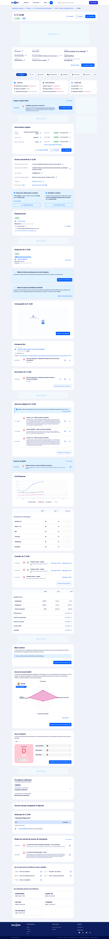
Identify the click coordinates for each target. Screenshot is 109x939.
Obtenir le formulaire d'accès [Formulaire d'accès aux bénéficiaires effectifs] (65, 296)
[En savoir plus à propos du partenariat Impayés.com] (70, 871)
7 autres (69, 355)
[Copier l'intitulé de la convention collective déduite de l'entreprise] (56, 177)
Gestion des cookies (73, 937)
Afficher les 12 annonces (64, 452)
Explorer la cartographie (63, 333)
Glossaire (54, 929)
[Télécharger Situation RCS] (70, 132)
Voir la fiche (68, 260)
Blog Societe (80, 927)
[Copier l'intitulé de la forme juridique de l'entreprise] (40, 133)
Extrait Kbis (90, 16)
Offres (45, 2)
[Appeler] (79, 16)
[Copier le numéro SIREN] (22, 51)
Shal (71, 60)
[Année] (17, 741)
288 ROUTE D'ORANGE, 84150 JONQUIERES (75, 51)
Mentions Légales (94, 937)
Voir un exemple (69, 100)
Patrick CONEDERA (42, 355)
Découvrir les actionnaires (64, 279)
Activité (41, 74)
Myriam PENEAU (62, 355)
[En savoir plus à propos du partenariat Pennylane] (70, 876)
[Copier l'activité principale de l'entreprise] (70, 168)
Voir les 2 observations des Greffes (53, 144)
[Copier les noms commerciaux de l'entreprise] (40, 142)
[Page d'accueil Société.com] (15, 2)
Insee (65, 60)
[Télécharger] (69, 360)
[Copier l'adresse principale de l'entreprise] (87, 51)
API (27, 933)
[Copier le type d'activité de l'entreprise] (41, 173)
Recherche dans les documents (62, 386)
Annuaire (29, 931)
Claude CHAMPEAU (69, 56)
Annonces (86, 74)
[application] (43, 489)
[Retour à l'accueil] (16, 925)
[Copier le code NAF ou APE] (61, 55)
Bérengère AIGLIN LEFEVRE (53, 355)
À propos (59, 937)
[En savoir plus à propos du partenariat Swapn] (41, 871)
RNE (68, 60)
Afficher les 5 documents (64, 583)
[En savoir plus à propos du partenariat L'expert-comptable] (41, 880)
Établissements (52, 74)
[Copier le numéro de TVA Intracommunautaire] (24, 59)
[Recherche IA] (51, 2)
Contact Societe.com (56, 927)
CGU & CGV (65, 937)
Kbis (32, 74)
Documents (76, 74)
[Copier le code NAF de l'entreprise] (63, 164)
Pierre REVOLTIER (23, 355)
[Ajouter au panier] (65, 107)
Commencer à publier (66, 411)
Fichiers (28, 929)
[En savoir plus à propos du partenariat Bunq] (41, 876)
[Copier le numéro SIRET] (25, 55)
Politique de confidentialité (84, 937)
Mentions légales (75, 65)
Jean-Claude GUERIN (32, 355)
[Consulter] (65, 360)
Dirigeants (64, 74)
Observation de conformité (23, 257)
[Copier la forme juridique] (48, 59)
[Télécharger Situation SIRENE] (70, 137)
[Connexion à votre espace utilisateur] (93, 2)
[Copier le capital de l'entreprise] (40, 137)
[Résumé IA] (60, 379)
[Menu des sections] (13, 74)
